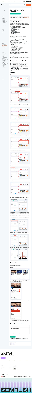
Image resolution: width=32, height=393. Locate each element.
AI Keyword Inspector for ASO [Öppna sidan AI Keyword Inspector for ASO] (4, 25)
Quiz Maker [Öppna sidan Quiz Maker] (3, 58)
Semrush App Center (26, 17)
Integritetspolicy (16, 376)
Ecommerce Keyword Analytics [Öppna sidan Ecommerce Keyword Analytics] (4, 38)
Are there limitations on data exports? (16, 330)
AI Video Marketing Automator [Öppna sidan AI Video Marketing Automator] (4, 32)
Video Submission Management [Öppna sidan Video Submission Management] (4, 66)
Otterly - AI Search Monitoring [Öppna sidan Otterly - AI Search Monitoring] (4, 56)
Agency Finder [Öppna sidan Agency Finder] (3, 20)
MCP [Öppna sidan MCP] (2, 78)
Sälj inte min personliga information (15, 368)
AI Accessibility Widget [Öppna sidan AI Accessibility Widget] (4, 21)
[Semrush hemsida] (3, 1)
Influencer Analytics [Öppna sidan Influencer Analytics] (4, 44)
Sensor (7, 369)
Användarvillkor (20, 376)
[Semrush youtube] (4, 374)
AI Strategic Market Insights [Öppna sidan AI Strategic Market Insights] (4, 31)
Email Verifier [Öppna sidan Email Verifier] (3, 39)
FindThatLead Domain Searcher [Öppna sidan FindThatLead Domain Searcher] (4, 43)
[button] (13, 344)
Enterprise (19, 1)
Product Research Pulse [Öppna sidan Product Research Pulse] (4, 57)
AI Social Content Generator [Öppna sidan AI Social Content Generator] (4, 29)
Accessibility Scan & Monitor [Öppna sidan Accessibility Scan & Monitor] (4, 16)
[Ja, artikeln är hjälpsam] (11, 344)
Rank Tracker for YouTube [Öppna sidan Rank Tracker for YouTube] (5, 59)
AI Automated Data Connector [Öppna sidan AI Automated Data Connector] (4, 22)
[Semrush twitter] (7, 374)
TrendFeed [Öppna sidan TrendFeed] (3, 62)
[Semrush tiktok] (3, 374)
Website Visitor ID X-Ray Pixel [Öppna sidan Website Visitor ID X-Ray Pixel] (4, 67)
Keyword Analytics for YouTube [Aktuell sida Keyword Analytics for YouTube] (4, 45)
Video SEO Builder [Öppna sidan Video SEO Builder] (4, 64)
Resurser (15, 1)
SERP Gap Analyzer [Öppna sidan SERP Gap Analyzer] (4, 60)
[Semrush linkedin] (1, 374)
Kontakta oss (14, 369)
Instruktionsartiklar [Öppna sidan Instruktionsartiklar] (4, 9)
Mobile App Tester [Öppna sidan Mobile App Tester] (4, 54)
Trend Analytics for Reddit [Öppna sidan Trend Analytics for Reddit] (5, 63)
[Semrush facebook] (6, 374)
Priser (12, 1)
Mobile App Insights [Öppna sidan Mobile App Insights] (4, 53)
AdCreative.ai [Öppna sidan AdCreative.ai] (3, 19)
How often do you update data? (15, 328)
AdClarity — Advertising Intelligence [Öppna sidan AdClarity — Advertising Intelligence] (4, 18)
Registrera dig (28, 1)
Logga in (24, 1)
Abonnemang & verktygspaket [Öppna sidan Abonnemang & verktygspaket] (3, 10)
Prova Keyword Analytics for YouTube (15, 13)
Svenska (30, 376)
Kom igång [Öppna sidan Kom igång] (3, 8)
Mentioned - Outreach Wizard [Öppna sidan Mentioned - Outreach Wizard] (4, 52)
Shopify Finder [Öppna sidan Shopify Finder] (3, 61)
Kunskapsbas (3, 4)
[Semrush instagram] (2, 374)
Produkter (8, 1)
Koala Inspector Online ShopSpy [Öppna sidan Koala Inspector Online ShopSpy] (4, 47)
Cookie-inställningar (25, 376)
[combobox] (17, 5)
